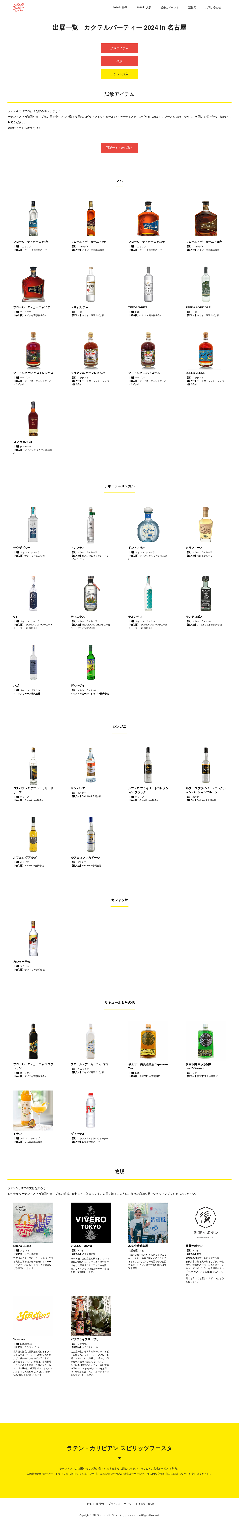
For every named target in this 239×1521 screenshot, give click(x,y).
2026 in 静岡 (120, 7)
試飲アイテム (119, 48)
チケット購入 (119, 74)
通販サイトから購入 (119, 147)
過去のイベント (170, 7)
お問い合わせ (213, 7)
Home (88, 1503)
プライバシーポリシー (121, 1503)
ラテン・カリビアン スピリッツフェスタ (119, 1448)
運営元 (192, 7)
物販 (119, 61)
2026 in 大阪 (144, 7)
